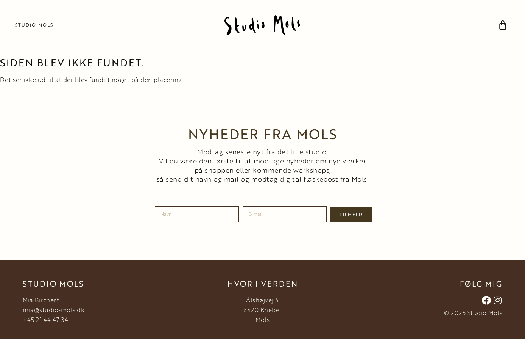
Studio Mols (34, 25)
